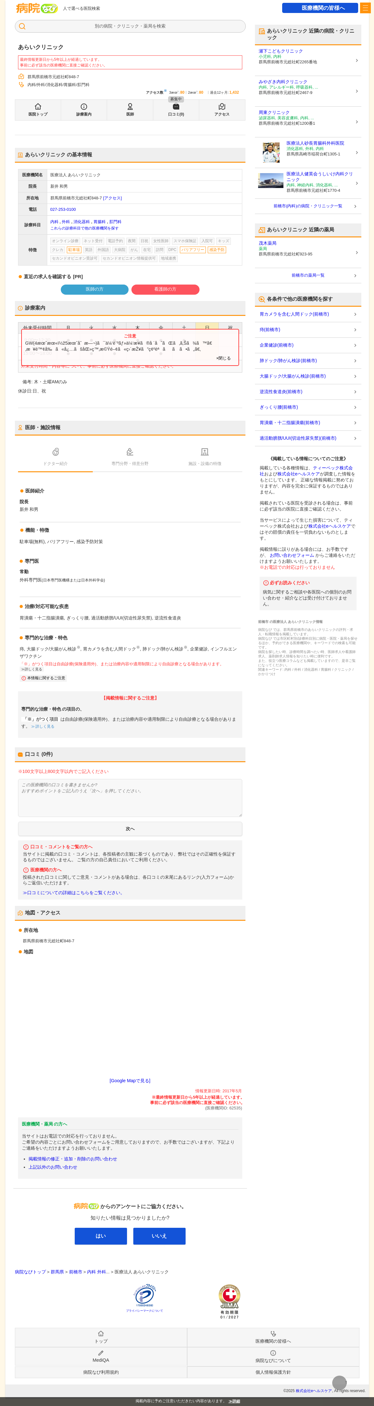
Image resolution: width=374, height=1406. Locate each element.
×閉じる (223, 358)
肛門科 (115, 221)
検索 (161, 25)
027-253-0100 (63, 209)
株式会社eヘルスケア (298, 473)
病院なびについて (273, 1360)
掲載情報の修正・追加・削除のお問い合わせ (73, 1158)
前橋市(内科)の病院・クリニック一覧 (308, 206)
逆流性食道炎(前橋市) (281, 391)
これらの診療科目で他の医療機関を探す (84, 228)
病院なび (37, 8)
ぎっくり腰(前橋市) (279, 407)
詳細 (236, 1401)
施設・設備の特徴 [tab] (204, 463)
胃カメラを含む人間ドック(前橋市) (294, 314)
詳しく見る (33, 669)
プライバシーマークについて (144, 1310)
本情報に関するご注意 (46, 678)
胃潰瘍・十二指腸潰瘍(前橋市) (290, 422)
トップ (101, 1341)
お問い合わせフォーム (292, 555)
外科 (66, 221)
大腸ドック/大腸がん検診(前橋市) (293, 376)
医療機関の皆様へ (323, 8)
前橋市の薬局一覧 (308, 275)
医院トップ (38, 114)
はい (101, 1236)
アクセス (222, 114)
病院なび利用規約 (101, 1372)
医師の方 (95, 289)
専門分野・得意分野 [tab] (130, 463)
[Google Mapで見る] (130, 1080)
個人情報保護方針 (273, 1372)
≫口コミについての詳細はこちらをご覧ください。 (74, 892)
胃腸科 (99, 221)
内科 (54, 221)
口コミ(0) (176, 114)
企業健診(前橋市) (277, 345)
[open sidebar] (365, 8)
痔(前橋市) (270, 329)
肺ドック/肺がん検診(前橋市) (288, 360)
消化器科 (81, 221)
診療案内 (84, 114)
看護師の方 (165, 289)
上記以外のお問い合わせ (53, 1167)
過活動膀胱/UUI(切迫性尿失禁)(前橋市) (298, 438)
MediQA (101, 1360)
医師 (130, 114)
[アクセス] (112, 198)
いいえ (159, 1236)
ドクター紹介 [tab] (55, 463)
